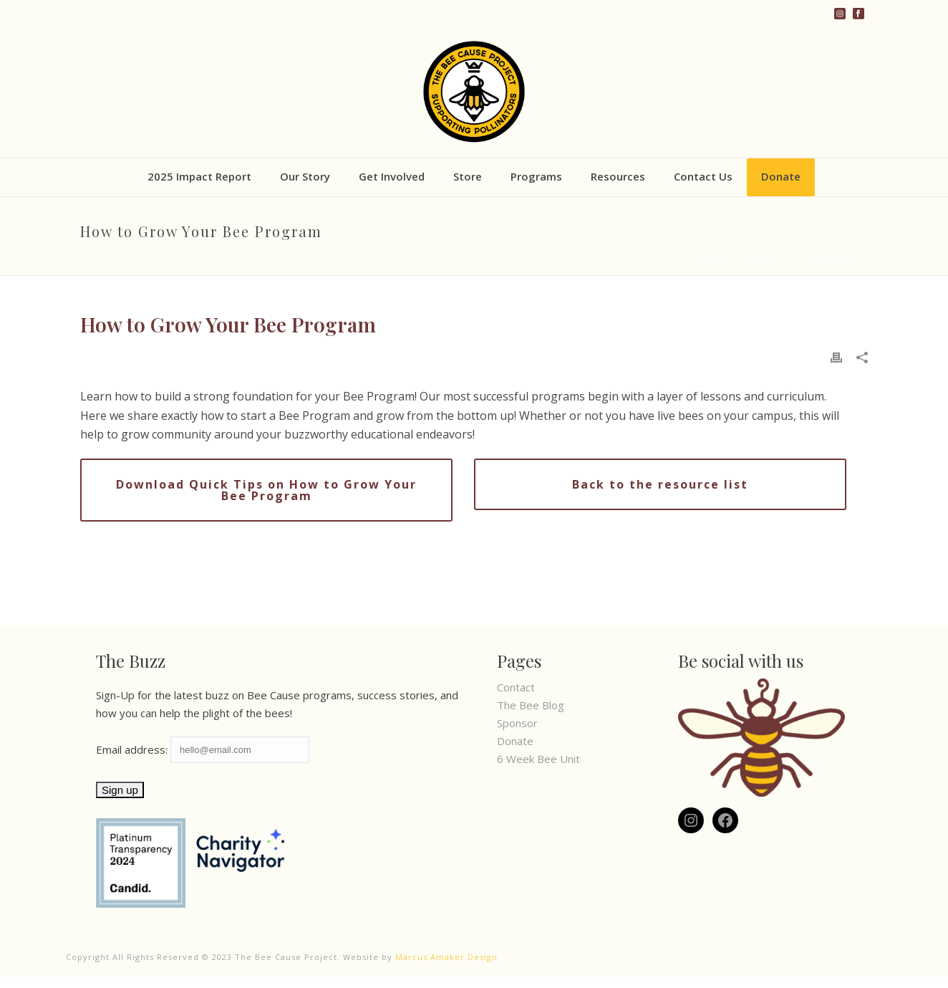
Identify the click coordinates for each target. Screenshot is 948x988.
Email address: (202, 749)
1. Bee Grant (660, 261)
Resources (618, 176)
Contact (516, 687)
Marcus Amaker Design (446, 956)
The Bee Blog (530, 705)
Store (467, 176)
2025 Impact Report (199, 176)
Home (608, 261)
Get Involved (392, 176)
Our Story (305, 176)
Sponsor (517, 723)
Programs (536, 176)
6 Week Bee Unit (538, 759)
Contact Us (703, 176)
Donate (781, 176)
